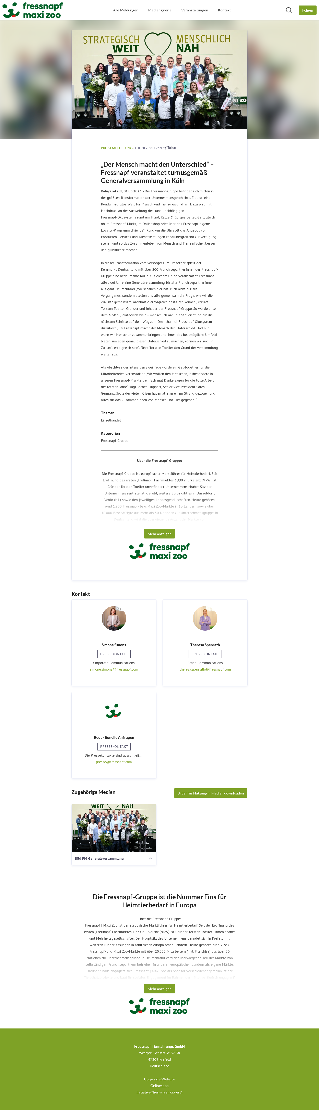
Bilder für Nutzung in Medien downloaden (210, 793)
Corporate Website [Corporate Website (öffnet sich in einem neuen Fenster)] (159, 1079)
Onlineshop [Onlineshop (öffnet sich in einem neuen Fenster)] (159, 1085)
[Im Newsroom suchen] (289, 10)
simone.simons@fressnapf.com (114, 669)
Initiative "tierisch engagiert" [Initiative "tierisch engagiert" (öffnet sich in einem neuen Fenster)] (159, 1092)
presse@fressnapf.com (114, 761)
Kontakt (224, 10)
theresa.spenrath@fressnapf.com (205, 669)
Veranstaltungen (194, 10)
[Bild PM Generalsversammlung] (114, 828)
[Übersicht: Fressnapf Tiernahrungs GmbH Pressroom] (32, 10)
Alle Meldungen (125, 10)
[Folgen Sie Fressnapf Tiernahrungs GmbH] (308, 10)
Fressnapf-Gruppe (114, 440)
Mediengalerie (160, 10)
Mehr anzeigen (159, 534)
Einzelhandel (111, 420)
